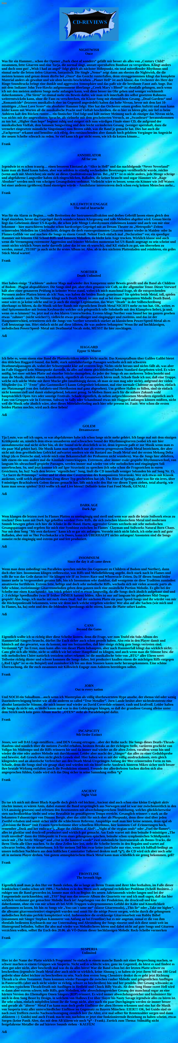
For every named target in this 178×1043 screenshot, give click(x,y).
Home (4, 3)
